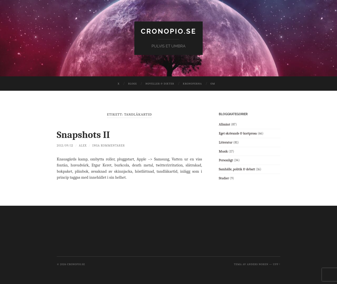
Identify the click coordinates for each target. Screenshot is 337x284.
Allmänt (224, 124)
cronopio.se (168, 31)
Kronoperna (192, 83)
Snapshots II (83, 134)
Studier (224, 178)
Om (212, 83)
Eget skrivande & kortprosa (238, 133)
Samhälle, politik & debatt (237, 169)
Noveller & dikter (160, 83)
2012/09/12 (65, 145)
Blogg (132, 83)
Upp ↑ (276, 264)
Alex (83, 145)
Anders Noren (257, 264)
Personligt (226, 160)
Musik (223, 151)
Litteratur (226, 142)
